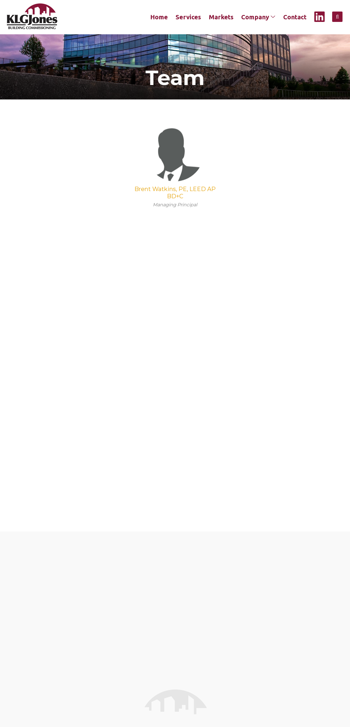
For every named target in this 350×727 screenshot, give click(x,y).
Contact (295, 16)
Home (159, 16)
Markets (221, 16)
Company (258, 16)
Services (188, 16)
